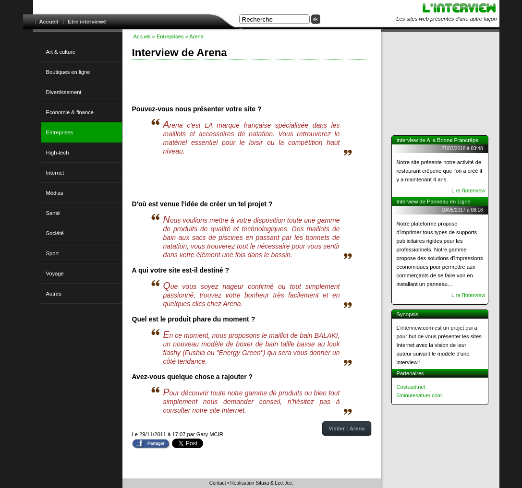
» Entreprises (168, 36)
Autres (53, 294)
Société (55, 233)
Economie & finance (70, 112)
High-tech (57, 152)
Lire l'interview (468, 190)
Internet (55, 173)
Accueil (49, 21)
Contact (217, 483)
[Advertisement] (251, 81)
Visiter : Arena (346, 428)
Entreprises (59, 132)
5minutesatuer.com (419, 395)
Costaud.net (411, 387)
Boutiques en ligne (68, 72)
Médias (54, 193)
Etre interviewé (87, 21)
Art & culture (61, 52)
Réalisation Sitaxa (250, 483)
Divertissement (64, 92)
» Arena (194, 36)
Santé (53, 213)
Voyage (55, 273)
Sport (52, 253)
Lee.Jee (283, 483)
